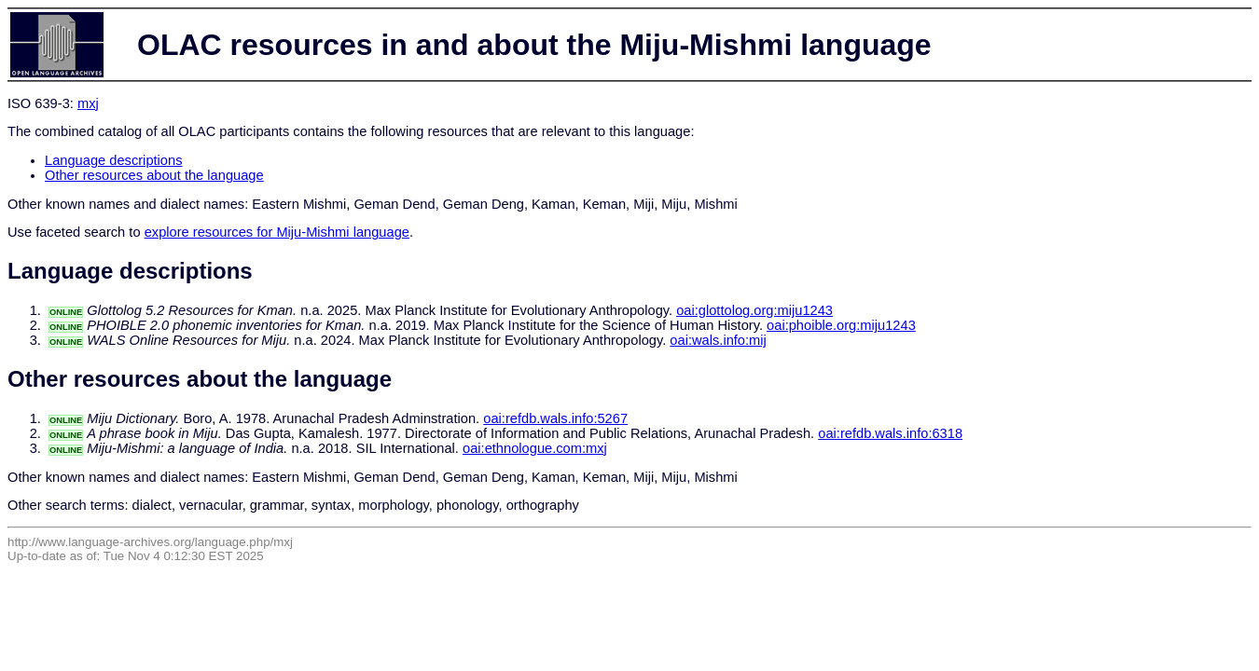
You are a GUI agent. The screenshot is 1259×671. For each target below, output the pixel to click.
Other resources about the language (154, 175)
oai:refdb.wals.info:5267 (555, 418)
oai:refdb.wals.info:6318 (890, 433)
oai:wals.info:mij (718, 340)
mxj (88, 103)
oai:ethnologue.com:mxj (535, 448)
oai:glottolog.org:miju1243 (754, 310)
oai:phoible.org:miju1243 (841, 325)
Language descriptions (114, 160)
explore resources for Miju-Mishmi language (277, 232)
